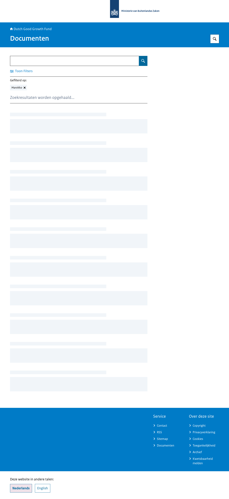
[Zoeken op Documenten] (143, 61)
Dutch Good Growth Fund (31, 29)
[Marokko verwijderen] (18, 87)
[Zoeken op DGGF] (214, 39)
